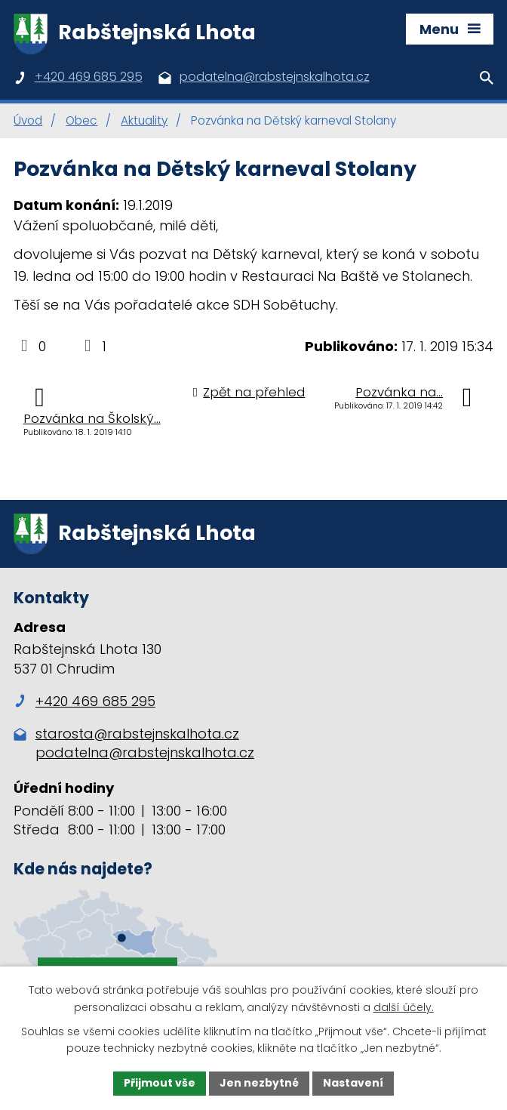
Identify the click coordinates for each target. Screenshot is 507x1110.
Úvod (28, 120)
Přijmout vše (159, 1082)
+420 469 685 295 (84, 701)
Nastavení (353, 1082)
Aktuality (144, 120)
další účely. (403, 1007)
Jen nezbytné (259, 1082)
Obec (81, 120)
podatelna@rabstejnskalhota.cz (144, 752)
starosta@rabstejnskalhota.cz (137, 733)
